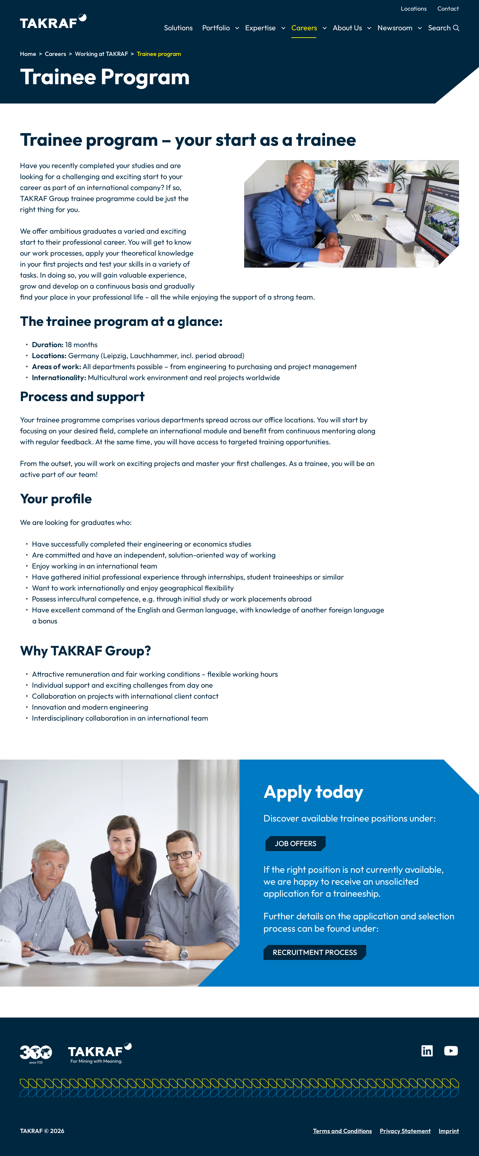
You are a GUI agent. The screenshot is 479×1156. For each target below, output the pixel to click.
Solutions (178, 27)
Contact (448, 8)
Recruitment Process (315, 952)
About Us (347, 27)
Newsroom (395, 27)
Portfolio (216, 27)
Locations (414, 8)
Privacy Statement (405, 1131)
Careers (304, 27)
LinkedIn (427, 1051)
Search (440, 27)
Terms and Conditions (342, 1131)
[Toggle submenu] (237, 28)
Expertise (260, 27)
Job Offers (295, 843)
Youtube (451, 1051)
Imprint (449, 1131)
